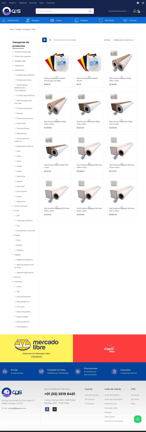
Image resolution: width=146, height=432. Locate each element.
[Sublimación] (3, 20)
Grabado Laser (20, 61)
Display (17, 235)
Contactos (50, 3)
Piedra (19, 166)
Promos (132, 20)
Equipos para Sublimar (26, 75)
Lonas (19, 287)
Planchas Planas (23, 128)
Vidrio (19, 156)
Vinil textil (21, 307)
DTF (18, 216)
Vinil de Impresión (24, 297)
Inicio (4, 3)
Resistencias (21, 133)
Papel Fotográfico (24, 312)
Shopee (108, 412)
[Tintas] (52, 20)
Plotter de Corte (20, 206)
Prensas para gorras (24, 108)
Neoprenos (21, 201)
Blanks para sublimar (25, 146)
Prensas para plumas (25, 118)
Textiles (19, 181)
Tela (18, 292)
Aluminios (21, 186)
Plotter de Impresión (22, 56)
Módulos (20, 250)
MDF (18, 151)
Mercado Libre (111, 408)
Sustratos (26, 29)
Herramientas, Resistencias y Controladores (21, 87)
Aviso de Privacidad (113, 399)
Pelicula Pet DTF (23, 322)
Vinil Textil (109, 20)
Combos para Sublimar (26, 95)
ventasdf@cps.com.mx (17, 408)
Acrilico (17, 277)
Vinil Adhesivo (22, 327)
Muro (19, 240)
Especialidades (22, 317)
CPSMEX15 (36, 357)
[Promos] (125, 20)
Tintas (59, 20)
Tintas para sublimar (25, 221)
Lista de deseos (92, 395)
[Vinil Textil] (101, 20)
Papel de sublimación (25, 272)
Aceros (19, 196)
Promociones (111, 404)
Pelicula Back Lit (23, 302)
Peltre (19, 161)
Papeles (84, 20)
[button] (140, 11)
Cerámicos (21, 176)
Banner (19, 245)
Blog (41, 3)
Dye (18, 226)
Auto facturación (112, 395)
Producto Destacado (22, 52)
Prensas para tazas (24, 80)
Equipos (35, 20)
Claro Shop (109, 417)
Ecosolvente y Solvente (26, 231)
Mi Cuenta (89, 399)
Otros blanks (22, 191)
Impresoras (18, 65)
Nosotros (23, 3)
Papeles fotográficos (25, 260)
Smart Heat (21, 123)
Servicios (33, 3)
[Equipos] (28, 20)
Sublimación (13, 20)
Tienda (13, 3)
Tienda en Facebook (114, 421)
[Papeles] (76, 20)
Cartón (19, 171)
